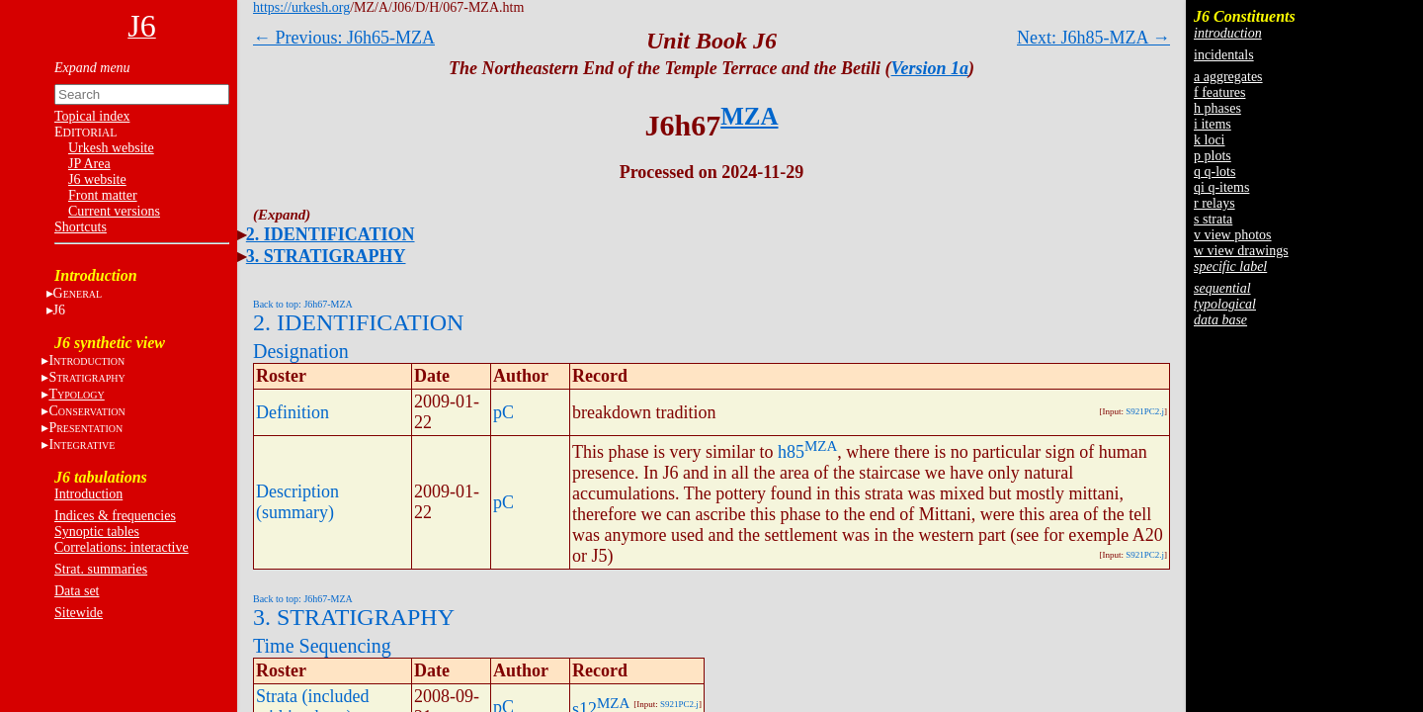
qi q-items (1221, 187)
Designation (301, 351)
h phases (1217, 108)
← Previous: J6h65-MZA (344, 37)
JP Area (89, 163)
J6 (59, 310)
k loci (1209, 140)
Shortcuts (80, 227)
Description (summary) (297, 502)
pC (503, 412)
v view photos (1233, 234)
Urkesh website (111, 147)
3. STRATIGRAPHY (326, 256)
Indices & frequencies (115, 515)
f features (1219, 92)
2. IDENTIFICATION (330, 234)
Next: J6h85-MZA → (1093, 37)
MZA (749, 116)
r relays (1214, 203)
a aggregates (1228, 76)
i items (1212, 124)
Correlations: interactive (121, 547)
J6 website (97, 179)
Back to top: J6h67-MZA (303, 304)
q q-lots (1214, 171)
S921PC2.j (1145, 411)
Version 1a (930, 68)
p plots (1212, 155)
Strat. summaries (100, 569)
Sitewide (78, 612)
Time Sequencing (322, 646)
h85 (791, 452)
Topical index (91, 116)
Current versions (114, 211)
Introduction (88, 494)
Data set (76, 590)
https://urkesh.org (301, 7)
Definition (292, 412)
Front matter (102, 195)
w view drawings (1241, 250)
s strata (1213, 219)
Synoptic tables (96, 531)
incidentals (1224, 54)
